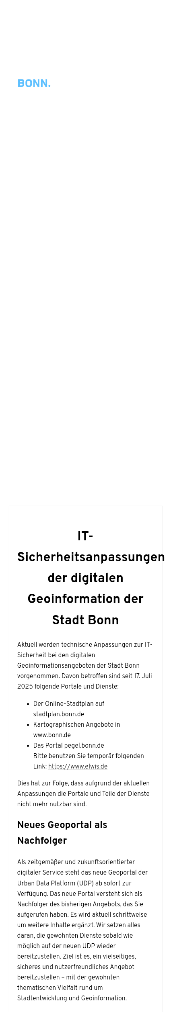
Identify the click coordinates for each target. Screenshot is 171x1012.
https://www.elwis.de (77, 767)
